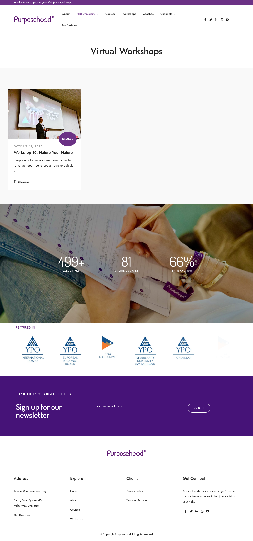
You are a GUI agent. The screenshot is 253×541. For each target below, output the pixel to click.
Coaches (148, 14)
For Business (69, 25)
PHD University (85, 14)
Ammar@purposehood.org (30, 491)
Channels (166, 14)
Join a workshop (62, 2)
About (66, 14)
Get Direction (22, 515)
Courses (110, 14)
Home (73, 491)
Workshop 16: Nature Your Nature (43, 152)
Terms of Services (136, 500)
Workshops (129, 14)
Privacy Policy (134, 491)
